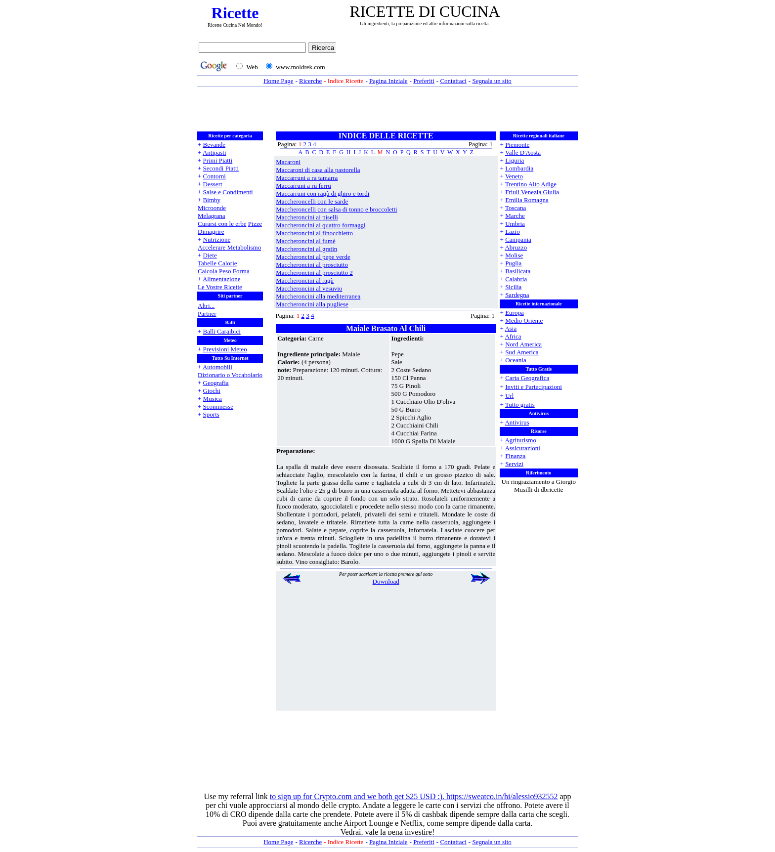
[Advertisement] (459, 58)
